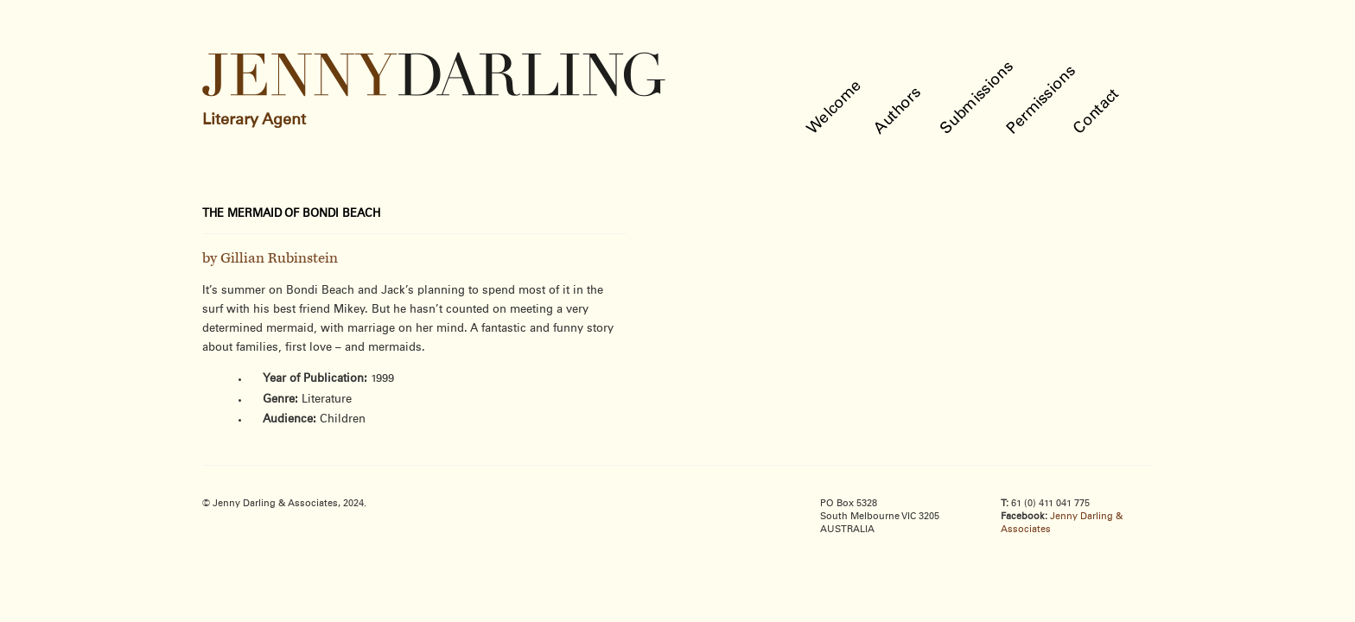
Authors (898, 111)
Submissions (977, 98)
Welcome (835, 107)
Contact (1097, 111)
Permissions (1042, 100)
